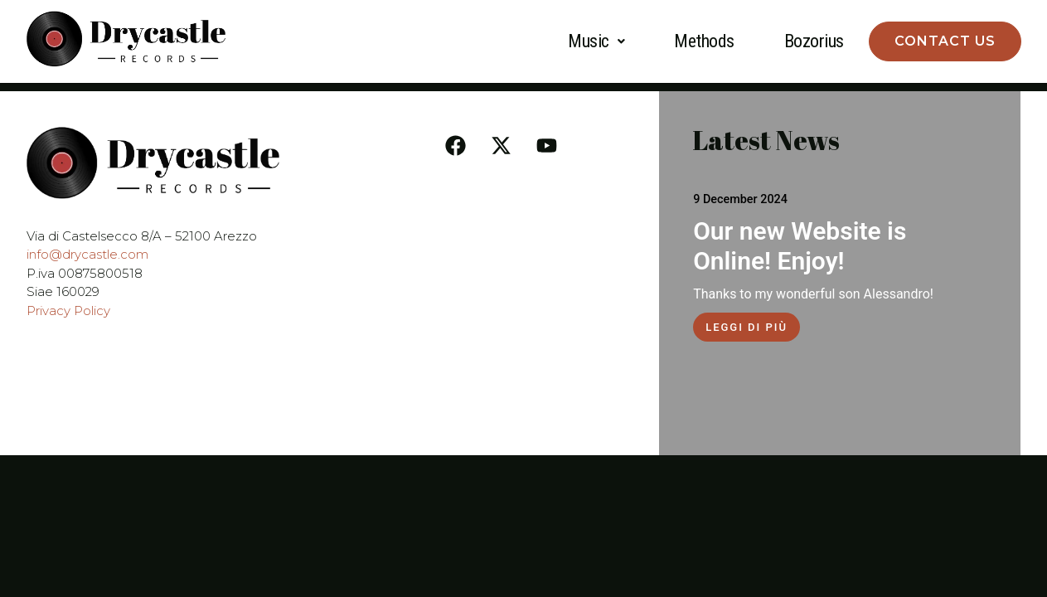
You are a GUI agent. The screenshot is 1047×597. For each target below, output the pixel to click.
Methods (704, 41)
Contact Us (945, 41)
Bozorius (814, 41)
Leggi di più (746, 327)
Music (596, 41)
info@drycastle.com (87, 254)
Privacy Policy (68, 310)
